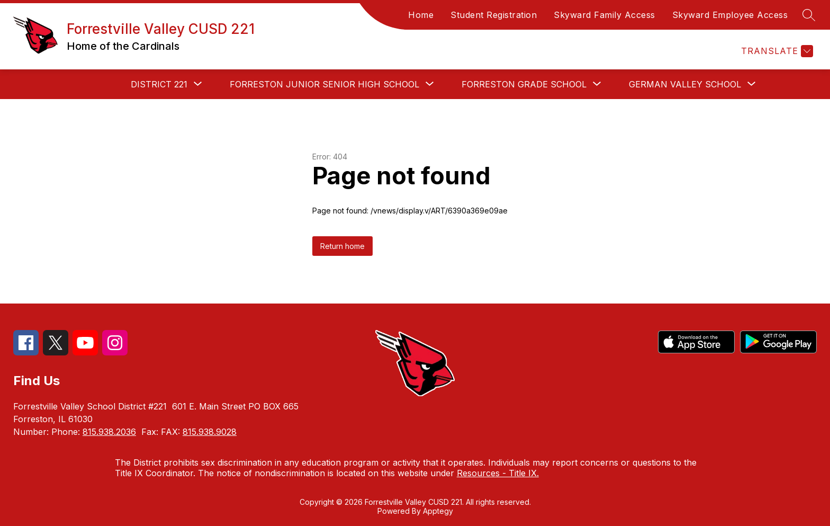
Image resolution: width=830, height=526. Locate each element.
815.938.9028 (210, 431)
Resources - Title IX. (498, 473)
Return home (342, 246)
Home (421, 15)
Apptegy (438, 510)
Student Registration (493, 15)
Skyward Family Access (604, 15)
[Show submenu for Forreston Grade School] (524, 84)
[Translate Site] (775, 51)
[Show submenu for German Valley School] (685, 84)
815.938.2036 (109, 431)
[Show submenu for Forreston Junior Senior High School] (324, 84)
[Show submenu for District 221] (159, 84)
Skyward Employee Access (730, 15)
